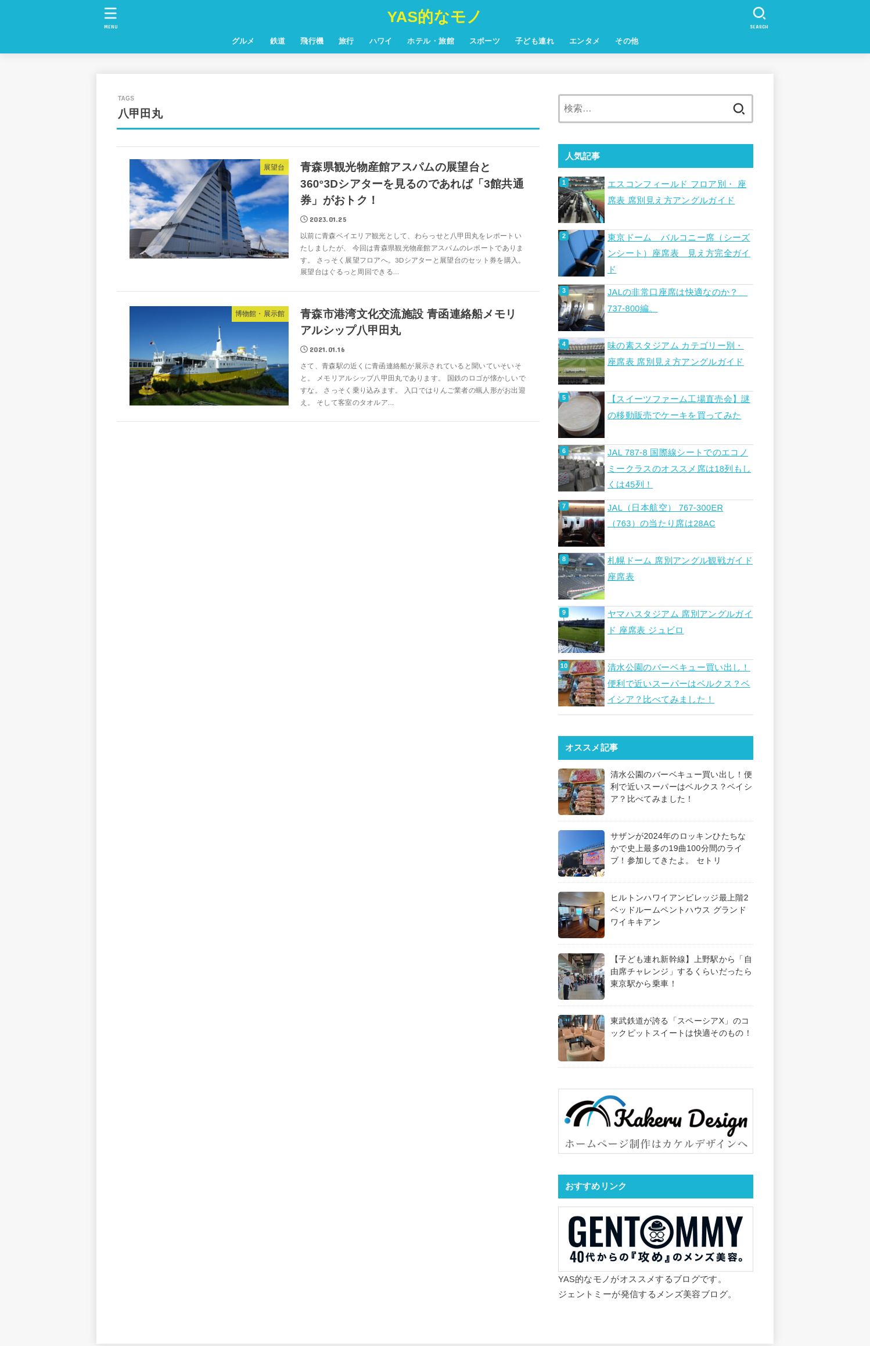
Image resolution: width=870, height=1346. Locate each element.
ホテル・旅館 (430, 41)
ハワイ (381, 41)
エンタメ (585, 41)
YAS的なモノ (435, 17)
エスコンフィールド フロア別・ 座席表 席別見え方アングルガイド (676, 192)
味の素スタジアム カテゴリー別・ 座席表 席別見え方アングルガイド (675, 354)
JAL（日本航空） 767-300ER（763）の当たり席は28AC (665, 516)
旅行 (346, 41)
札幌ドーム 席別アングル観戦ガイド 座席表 (680, 569)
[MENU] (111, 17)
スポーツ (485, 41)
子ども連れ (534, 41)
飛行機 (311, 41)
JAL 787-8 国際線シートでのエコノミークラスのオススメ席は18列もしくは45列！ (679, 468)
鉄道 (278, 41)
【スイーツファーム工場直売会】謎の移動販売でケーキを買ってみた (678, 407)
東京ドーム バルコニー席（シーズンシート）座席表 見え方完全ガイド (678, 253)
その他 (626, 41)
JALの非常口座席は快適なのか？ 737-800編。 (677, 300)
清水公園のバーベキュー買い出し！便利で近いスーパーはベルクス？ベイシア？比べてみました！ (678, 683)
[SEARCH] (759, 17)
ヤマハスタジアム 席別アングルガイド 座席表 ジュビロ (680, 622)
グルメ (243, 41)
